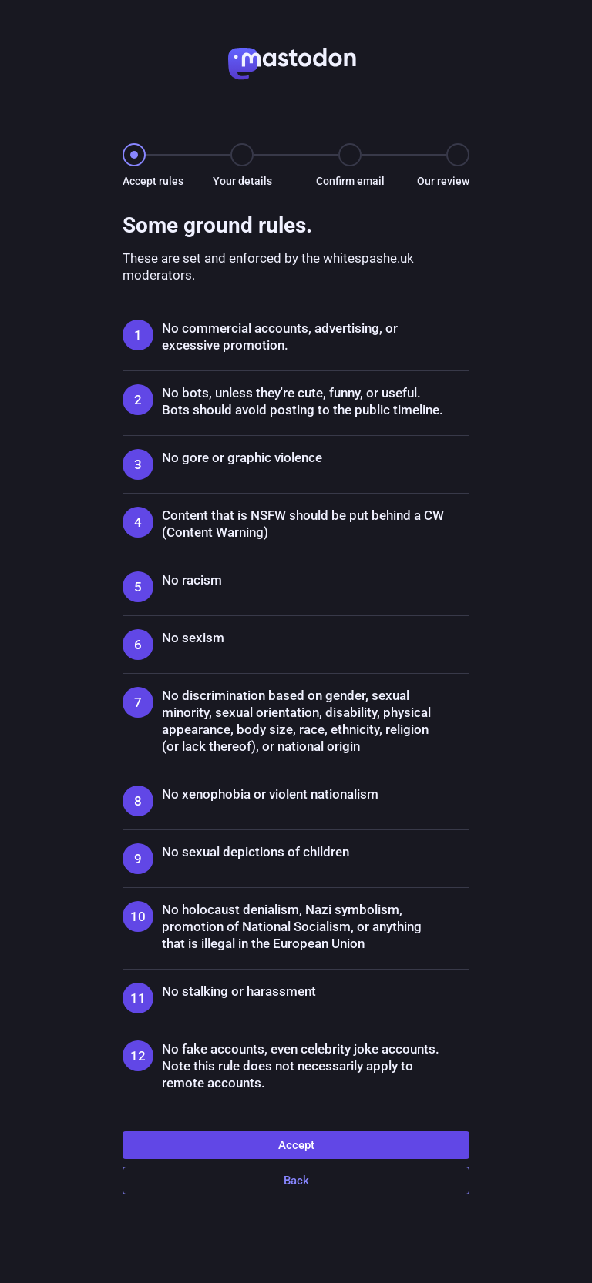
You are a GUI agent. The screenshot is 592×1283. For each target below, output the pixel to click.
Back (296, 1181)
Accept (296, 1145)
